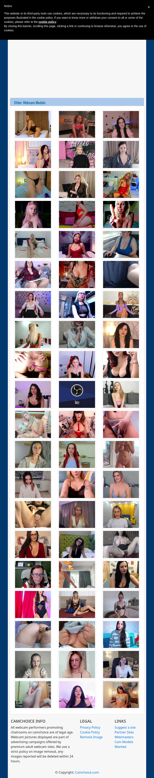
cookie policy (47, 21)
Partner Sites (124, 732)
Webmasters (124, 737)
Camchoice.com (87, 772)
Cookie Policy (90, 732)
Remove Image (91, 737)
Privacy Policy (90, 727)
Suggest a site (125, 727)
